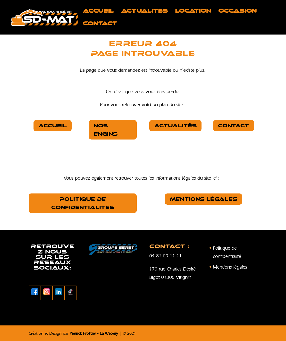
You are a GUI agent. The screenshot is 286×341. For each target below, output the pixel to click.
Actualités (175, 126)
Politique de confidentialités (82, 203)
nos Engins (106, 130)
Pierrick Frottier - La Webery (94, 333)
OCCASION (237, 11)
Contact (100, 24)
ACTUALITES (144, 11)
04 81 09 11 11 (165, 256)
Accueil (98, 11)
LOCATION (193, 11)
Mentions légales (203, 199)
